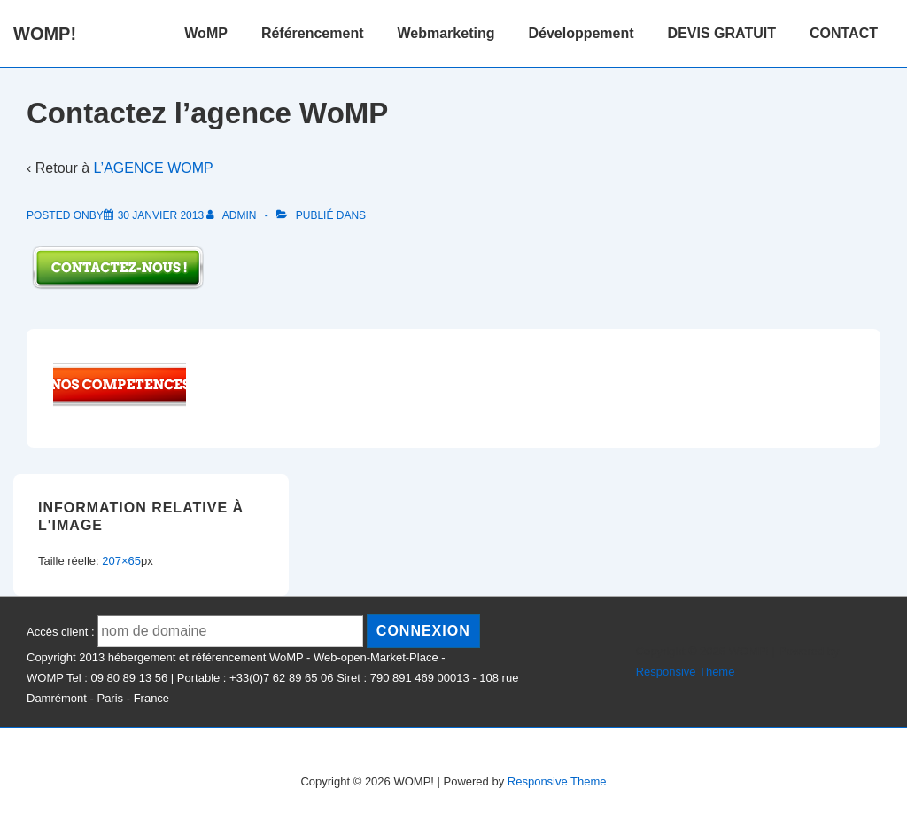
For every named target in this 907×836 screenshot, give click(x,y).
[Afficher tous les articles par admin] (232, 215)
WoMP (206, 33)
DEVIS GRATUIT (722, 33)
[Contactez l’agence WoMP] (161, 215)
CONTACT (844, 33)
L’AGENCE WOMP (153, 168)
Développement (580, 33)
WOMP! (44, 33)
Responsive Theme (685, 671)
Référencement (312, 33)
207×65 (121, 560)
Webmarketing (446, 33)
